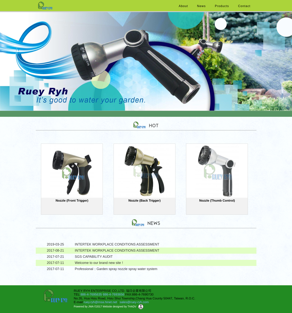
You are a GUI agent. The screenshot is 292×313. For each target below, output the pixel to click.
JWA (90, 306)
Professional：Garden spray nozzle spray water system (116, 269)
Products (221, 6)
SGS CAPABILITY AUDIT (94, 257)
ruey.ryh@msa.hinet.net (100, 302)
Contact (243, 6)
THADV (132, 306)
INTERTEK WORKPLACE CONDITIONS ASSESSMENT (117, 244)
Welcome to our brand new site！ (99, 263)
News (201, 6)
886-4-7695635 (91, 294)
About (183, 6)
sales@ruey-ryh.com (134, 302)
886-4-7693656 (113, 294)
